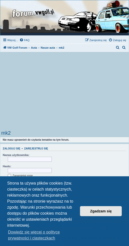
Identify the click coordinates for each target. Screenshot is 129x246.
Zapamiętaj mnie (20, 175)
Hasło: (7, 166)
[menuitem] (25, 40)
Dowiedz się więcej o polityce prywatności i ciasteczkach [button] (34, 235)
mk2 (6, 133)
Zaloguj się (11, 148)
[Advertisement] (64, 92)
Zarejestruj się (36, 148)
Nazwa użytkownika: (16, 154)
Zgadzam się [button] (101, 211)
